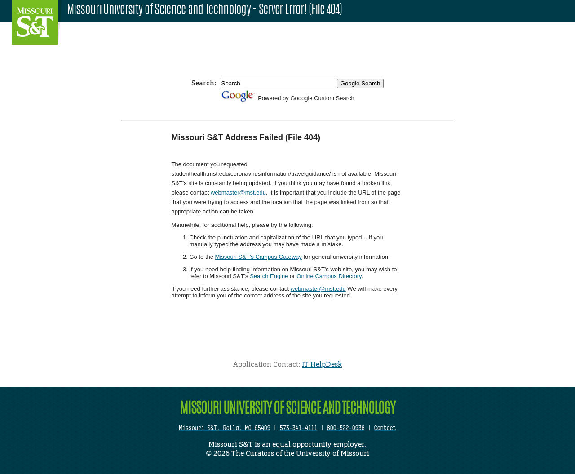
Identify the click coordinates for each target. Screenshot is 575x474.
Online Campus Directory (328, 276)
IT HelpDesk (322, 364)
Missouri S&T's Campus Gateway (258, 256)
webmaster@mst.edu (238, 192)
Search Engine (269, 276)
